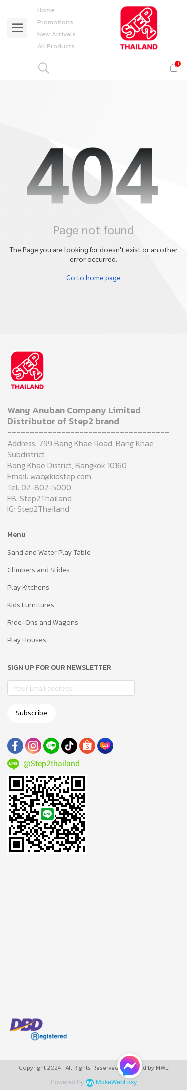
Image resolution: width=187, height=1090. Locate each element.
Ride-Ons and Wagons (42, 622)
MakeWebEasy (116, 1082)
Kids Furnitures (30, 605)
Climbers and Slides (38, 570)
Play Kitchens (28, 587)
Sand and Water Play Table (49, 552)
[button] (97, 67)
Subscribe (31, 713)
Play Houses (26, 640)
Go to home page (93, 277)
